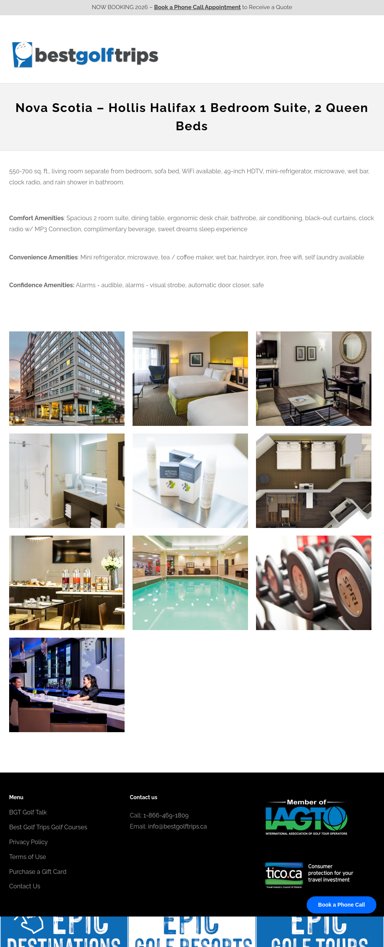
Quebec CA (271, 54)
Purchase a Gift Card (37, 871)
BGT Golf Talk (28, 812)
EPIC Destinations (346, 39)
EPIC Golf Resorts (294, 39)
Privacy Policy (28, 842)
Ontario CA (228, 54)
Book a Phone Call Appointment (197, 7)
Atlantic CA (315, 54)
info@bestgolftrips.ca (177, 826)
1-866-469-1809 (166, 815)
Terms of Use (27, 857)
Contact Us (355, 54)
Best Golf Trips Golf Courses (48, 827)
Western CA (184, 54)
